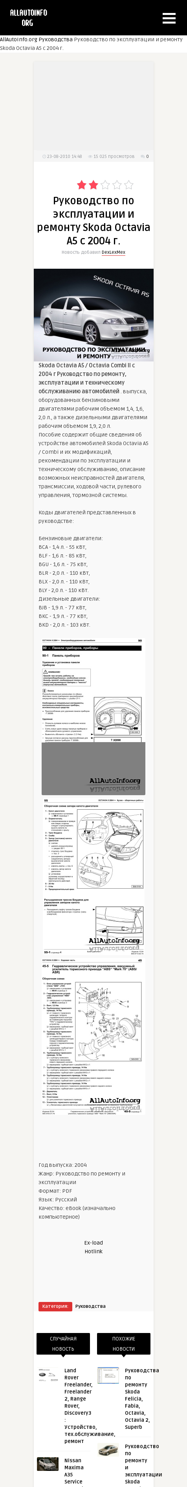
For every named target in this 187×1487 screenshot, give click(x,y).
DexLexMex (113, 252)
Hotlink (93, 1251)
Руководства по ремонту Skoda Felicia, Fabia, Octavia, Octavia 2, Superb (142, 1399)
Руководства (55, 39)
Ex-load (93, 1242)
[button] (169, 18)
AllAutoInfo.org (18, 39)
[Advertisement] (96, 111)
